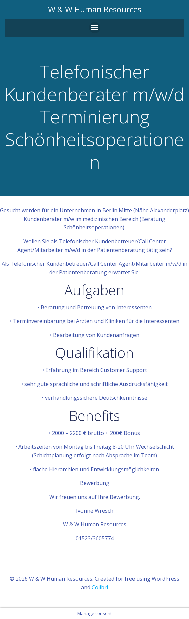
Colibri (100, 587)
